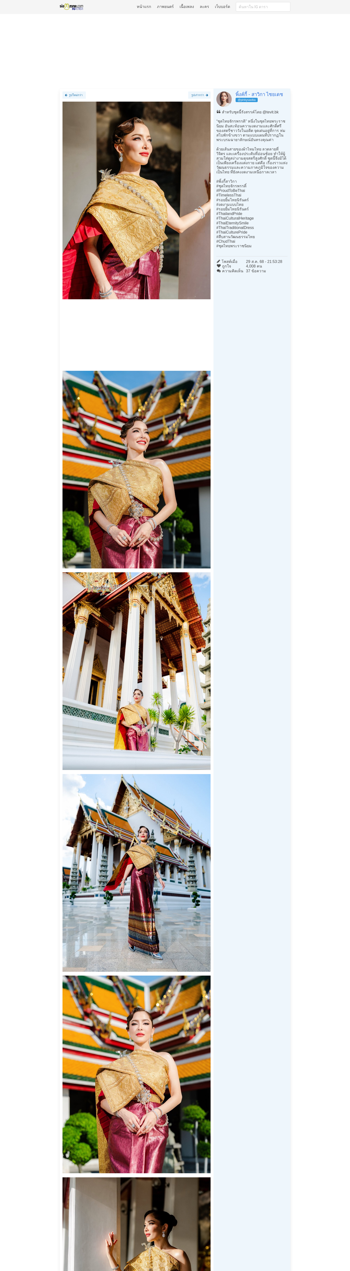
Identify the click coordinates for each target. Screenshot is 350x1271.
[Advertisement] (175, 51)
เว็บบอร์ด (222, 7)
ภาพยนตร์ (165, 7)
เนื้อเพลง (187, 7)
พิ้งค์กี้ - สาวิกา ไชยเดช (259, 94)
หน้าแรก (144, 7)
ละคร (204, 7)
